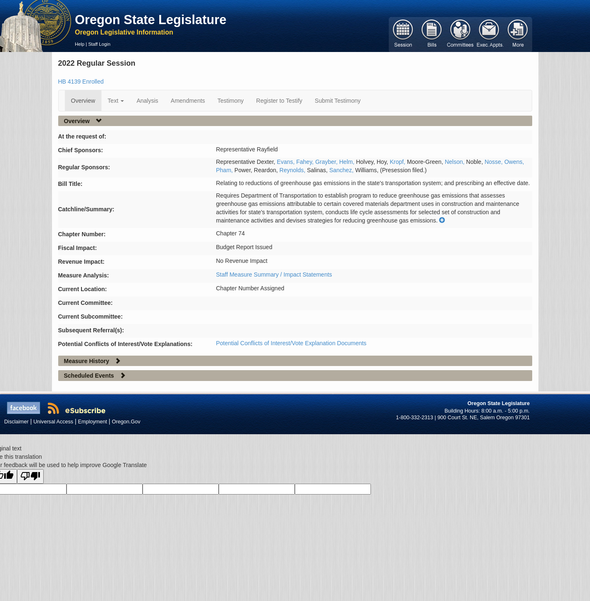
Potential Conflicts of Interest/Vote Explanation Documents (291, 343)
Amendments (188, 100)
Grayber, (327, 161)
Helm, (347, 161)
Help (79, 44)
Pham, (225, 170)
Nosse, (494, 161)
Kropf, (398, 161)
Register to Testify (279, 100)
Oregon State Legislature (151, 19)
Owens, (514, 161)
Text (116, 100)
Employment (92, 422)
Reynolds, (293, 170)
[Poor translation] (30, 476)
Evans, (286, 161)
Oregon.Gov (126, 422)
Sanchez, (342, 170)
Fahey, (306, 161)
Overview (83, 100)
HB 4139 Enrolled (81, 81)
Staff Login (99, 44)
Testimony (230, 100)
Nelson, (455, 161)
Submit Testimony (337, 100)
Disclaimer (16, 422)
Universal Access (53, 422)
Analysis (147, 100)
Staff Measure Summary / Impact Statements (274, 274)
